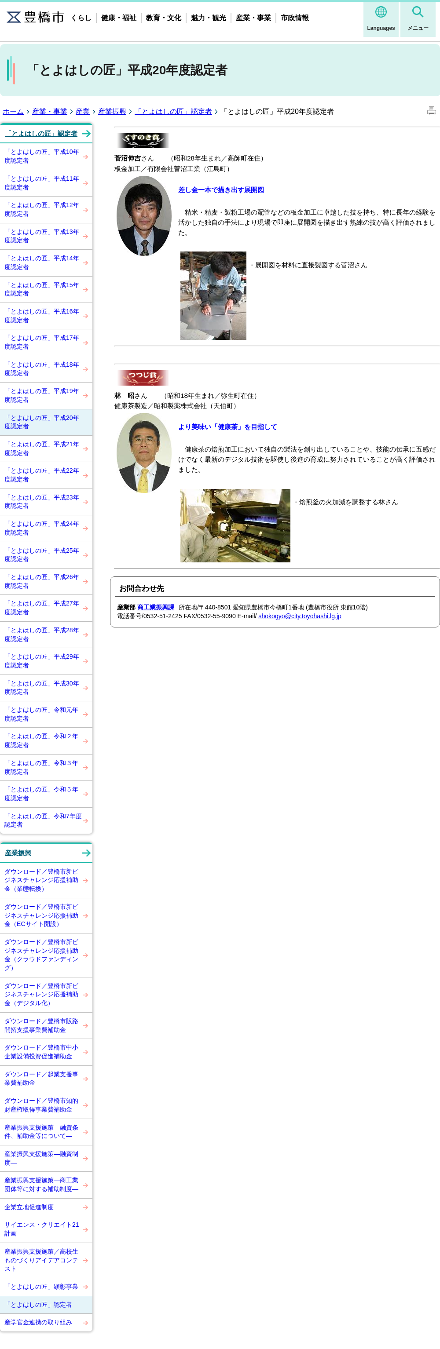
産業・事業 (253, 18)
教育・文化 (163, 18)
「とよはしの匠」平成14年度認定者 (41, 262)
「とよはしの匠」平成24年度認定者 (41, 528)
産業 (83, 111)
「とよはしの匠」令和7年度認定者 (43, 820)
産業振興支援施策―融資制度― (41, 1158)
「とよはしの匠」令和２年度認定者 (41, 740)
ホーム (13, 111)
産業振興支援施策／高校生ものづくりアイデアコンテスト (41, 1260)
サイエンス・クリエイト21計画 (41, 1229)
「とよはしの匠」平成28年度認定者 (41, 634)
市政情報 (295, 18)
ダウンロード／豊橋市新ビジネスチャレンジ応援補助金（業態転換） (41, 880)
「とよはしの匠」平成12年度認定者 (41, 209)
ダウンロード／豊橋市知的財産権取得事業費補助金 (41, 1105)
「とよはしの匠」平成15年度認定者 (41, 289)
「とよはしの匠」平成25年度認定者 (41, 555)
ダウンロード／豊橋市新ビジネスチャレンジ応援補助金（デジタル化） (41, 994)
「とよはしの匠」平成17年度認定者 (41, 342)
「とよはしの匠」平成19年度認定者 (41, 395)
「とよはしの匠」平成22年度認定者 (41, 475)
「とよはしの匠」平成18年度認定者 (41, 369)
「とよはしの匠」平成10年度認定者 (41, 156)
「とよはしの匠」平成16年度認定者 (41, 316)
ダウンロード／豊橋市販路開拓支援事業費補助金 (41, 1025)
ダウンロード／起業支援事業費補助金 (41, 1078)
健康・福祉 (118, 18)
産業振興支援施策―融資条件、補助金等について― (41, 1132)
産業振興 (112, 111)
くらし (81, 18)
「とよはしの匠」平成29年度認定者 (41, 661)
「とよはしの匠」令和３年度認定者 (41, 767)
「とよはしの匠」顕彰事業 (41, 1286)
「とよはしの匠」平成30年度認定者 (41, 688)
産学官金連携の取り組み (38, 1322)
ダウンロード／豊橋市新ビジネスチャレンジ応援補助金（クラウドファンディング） (41, 954)
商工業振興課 (155, 607)
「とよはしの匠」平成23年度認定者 (41, 502)
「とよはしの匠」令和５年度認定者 (41, 794)
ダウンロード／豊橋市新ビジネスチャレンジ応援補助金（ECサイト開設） (41, 915)
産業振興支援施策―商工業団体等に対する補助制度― (41, 1184)
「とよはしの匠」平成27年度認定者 (41, 608)
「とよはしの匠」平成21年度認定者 (41, 448)
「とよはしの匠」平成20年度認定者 (41, 422)
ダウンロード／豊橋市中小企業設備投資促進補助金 (41, 1052)
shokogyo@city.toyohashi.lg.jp (299, 616)
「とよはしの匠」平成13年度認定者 (41, 236)
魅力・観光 (208, 18)
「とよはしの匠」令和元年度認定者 (41, 714)
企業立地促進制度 (29, 1206)
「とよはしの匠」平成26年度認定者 (41, 581)
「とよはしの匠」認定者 (173, 111)
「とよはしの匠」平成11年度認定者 (41, 183)
